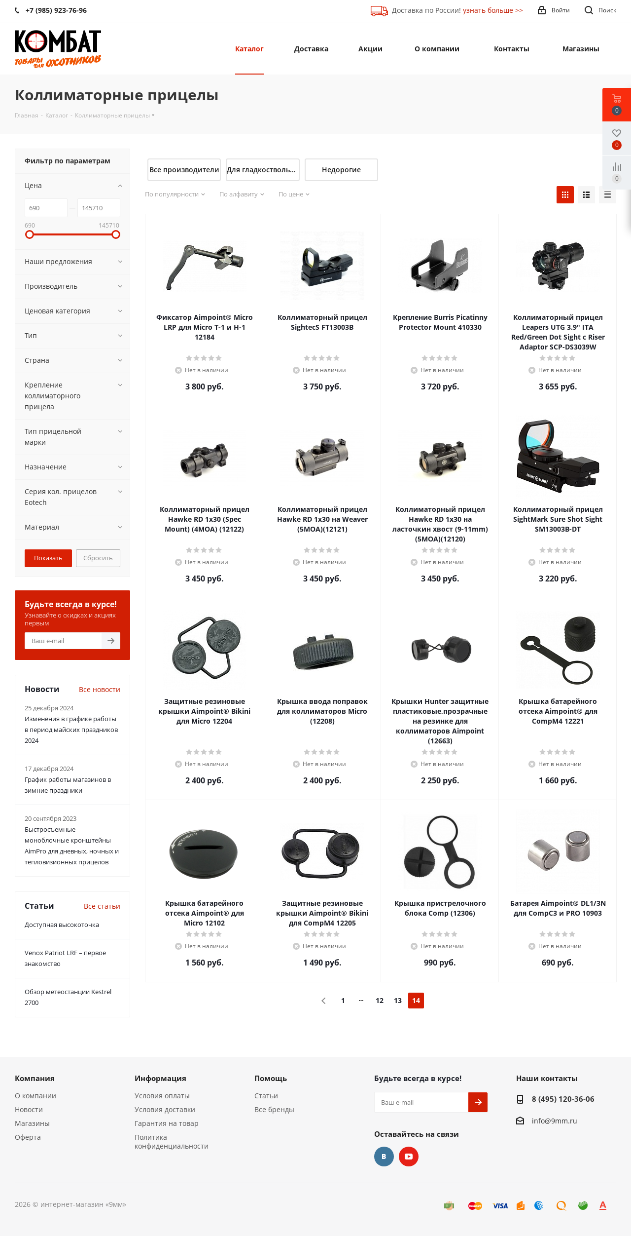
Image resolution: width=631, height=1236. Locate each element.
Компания (35, 1078)
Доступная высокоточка (62, 924)
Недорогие (341, 169)
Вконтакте (384, 1156)
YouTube (409, 1156)
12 (380, 1000)
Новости (29, 1109)
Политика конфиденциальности (172, 1141)
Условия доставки (165, 1109)
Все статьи (102, 906)
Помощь (270, 1078)
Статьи (266, 1095)
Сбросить (98, 557)
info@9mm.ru (554, 1120)
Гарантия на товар (167, 1123)
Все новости (99, 689)
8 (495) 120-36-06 (563, 1099)
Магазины (32, 1123)
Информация (160, 1078)
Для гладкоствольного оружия (263, 169)
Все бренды (274, 1109)
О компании (35, 1095)
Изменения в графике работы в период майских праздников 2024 (71, 729)
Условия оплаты (162, 1095)
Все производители (184, 169)
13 (398, 1000)
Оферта (28, 1137)
